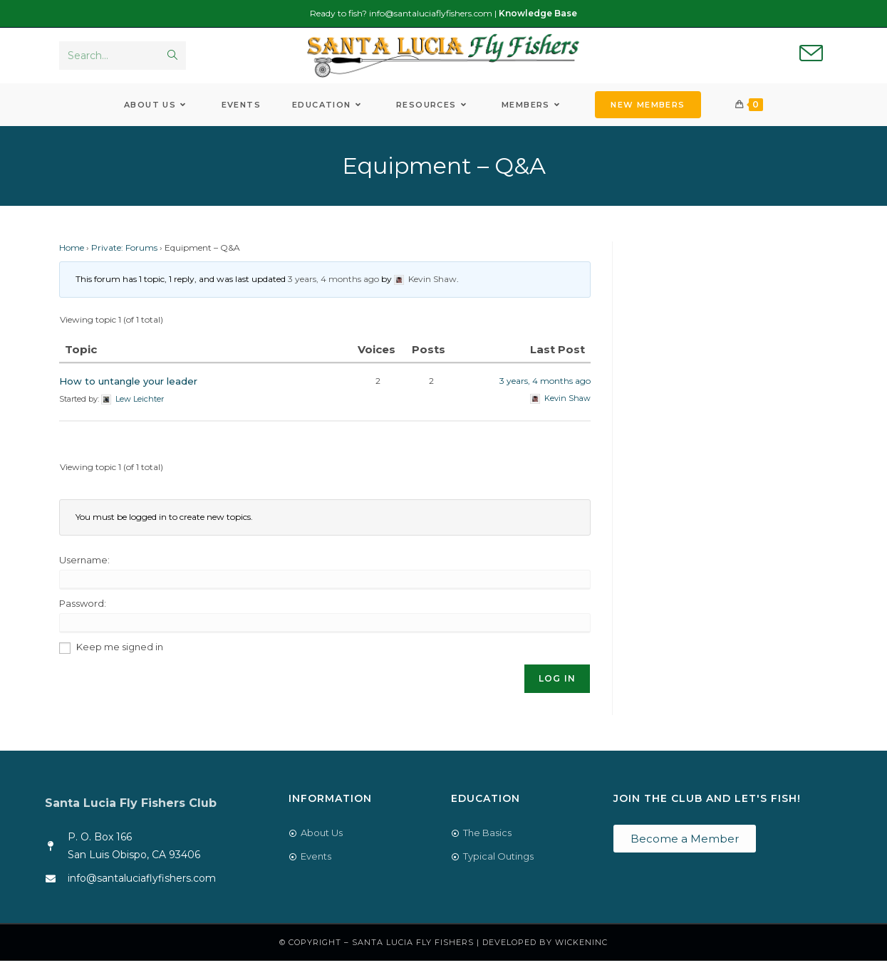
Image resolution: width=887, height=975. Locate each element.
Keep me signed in (119, 660)
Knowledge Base (538, 13)
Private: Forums (124, 261)
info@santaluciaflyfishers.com (430, 13)
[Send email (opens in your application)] (811, 61)
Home (71, 261)
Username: (84, 573)
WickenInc (581, 956)
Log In (557, 692)
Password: (82, 616)
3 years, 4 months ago (333, 293)
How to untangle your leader (128, 395)
